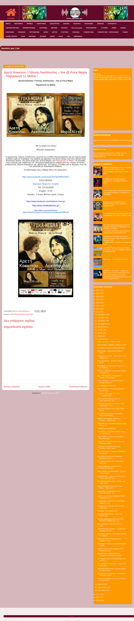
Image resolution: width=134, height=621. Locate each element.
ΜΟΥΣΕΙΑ (54, 28)
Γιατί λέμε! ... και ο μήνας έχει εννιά (115, 259)
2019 (98, 309)
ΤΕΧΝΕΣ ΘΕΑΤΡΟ (11, 36)
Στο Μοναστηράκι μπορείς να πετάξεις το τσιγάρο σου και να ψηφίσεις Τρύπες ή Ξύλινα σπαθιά (117, 249)
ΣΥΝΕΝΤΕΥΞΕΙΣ (88, 32)
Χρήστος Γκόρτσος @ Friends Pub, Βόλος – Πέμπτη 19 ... (109, 487)
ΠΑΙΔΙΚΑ (123, 28)
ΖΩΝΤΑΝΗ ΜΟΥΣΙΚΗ (12, 28)
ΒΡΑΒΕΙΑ (30, 23)
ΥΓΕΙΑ (23, 36)
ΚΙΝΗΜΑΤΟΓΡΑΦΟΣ (29, 28)
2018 (98, 312)
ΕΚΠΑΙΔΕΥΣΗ (112, 23)
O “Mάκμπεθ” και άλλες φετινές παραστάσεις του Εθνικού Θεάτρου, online (115, 181)
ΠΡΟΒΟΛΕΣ (21, 32)
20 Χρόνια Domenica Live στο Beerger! (111, 348)
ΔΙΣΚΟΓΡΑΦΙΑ (41, 23)
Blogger (71, 616)
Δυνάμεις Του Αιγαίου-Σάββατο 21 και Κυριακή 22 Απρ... (110, 550)
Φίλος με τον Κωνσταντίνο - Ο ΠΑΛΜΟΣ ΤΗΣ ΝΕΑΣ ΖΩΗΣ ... (111, 574)
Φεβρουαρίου (103, 587)
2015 (98, 600)
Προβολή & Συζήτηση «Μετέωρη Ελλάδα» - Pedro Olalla (108, 419)
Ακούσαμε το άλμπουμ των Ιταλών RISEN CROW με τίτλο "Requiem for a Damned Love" (116, 238)
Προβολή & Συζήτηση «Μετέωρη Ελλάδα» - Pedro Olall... (108, 447)
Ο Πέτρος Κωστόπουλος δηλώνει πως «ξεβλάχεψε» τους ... (110, 404)
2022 (98, 299)
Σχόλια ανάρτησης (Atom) (50, 393)
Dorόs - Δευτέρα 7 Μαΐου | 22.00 (108, 342)
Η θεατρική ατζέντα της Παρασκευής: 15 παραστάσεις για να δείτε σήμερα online (117, 214)
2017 (98, 594)
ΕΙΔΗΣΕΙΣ (66, 23)
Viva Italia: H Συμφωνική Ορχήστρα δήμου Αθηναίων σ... (109, 457)
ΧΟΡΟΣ (52, 36)
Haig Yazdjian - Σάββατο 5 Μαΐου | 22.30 (111, 345)
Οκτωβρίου (102, 321)
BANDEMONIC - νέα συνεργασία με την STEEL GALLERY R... (111, 477)
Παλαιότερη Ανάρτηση (78, 387)
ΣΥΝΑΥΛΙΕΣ (76, 32)
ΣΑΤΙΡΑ (45, 32)
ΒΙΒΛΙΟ (8, 23)
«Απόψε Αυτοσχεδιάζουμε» (106, 428)
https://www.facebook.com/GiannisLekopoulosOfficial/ (46, 212)
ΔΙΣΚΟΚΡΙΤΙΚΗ (54, 23)
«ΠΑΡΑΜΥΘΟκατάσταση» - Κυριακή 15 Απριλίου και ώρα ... (111, 530)
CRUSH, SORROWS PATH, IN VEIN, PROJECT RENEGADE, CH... (110, 520)
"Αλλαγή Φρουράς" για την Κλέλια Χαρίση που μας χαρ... (109, 467)
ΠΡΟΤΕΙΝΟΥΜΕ (34, 32)
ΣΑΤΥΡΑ (54, 32)
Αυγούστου (102, 327)
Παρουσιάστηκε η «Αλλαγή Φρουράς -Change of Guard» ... (110, 382)
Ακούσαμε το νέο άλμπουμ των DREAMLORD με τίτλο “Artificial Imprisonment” (114, 204)
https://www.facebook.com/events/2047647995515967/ (45, 177)
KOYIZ (61, 36)
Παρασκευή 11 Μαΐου (65, 161)
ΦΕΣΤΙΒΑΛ (32, 36)
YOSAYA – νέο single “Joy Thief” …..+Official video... (108, 395)
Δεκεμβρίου (102, 314)
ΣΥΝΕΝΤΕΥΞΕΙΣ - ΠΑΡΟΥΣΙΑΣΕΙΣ (108, 32)
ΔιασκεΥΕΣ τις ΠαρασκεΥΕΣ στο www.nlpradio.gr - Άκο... (108, 400)
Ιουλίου (100, 330)
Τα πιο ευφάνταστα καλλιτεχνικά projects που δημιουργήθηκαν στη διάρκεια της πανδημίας (117, 192)
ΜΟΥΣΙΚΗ (64, 28)
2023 (98, 296)
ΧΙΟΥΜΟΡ (43, 36)
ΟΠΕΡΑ (114, 28)
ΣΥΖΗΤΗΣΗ (64, 32)
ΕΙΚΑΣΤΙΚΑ (77, 23)
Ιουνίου (100, 333)
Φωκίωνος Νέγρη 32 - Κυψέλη (46, 184)
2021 (98, 303)
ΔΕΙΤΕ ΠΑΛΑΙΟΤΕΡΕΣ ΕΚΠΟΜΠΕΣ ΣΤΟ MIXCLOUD (113, 140)
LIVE (68, 36)
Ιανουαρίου (102, 590)
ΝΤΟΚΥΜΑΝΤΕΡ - (91, 28)
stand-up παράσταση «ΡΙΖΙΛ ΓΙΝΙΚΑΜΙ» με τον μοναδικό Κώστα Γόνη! (117, 168)
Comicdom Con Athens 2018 (107, 511)
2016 (98, 597)
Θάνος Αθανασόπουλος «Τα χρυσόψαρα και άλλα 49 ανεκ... (111, 569)
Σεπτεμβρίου (102, 324)
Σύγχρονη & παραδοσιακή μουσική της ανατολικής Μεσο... (110, 442)
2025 (98, 290)
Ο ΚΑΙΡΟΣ (104, 28)
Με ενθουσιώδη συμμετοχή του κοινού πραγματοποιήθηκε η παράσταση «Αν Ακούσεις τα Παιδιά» (116, 227)
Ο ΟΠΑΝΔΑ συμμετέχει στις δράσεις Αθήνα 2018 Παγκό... (110, 414)
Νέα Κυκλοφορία (77, 28)
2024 (98, 293)
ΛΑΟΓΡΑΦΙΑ (43, 28)
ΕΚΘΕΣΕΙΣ (100, 23)
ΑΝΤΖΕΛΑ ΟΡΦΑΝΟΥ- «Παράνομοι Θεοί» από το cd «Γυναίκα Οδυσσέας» (116, 272)
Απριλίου (101, 339)
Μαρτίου (101, 584)
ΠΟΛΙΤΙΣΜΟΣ (10, 32)
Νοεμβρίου (102, 317)
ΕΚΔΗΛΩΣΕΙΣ (89, 23)
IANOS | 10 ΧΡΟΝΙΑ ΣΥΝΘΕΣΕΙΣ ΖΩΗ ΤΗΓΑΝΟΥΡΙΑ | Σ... (111, 497)
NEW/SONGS (78, 36)
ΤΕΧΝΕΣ (125, 32)
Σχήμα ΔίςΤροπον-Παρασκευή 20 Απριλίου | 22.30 (109, 540)
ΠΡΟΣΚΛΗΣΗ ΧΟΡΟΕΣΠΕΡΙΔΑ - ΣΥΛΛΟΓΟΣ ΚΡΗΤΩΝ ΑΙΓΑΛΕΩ (109, 555)
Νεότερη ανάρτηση (12, 387)
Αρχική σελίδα (44, 387)
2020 (98, 306)
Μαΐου (100, 336)
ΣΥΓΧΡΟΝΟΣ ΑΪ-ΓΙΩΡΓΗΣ (106, 386)
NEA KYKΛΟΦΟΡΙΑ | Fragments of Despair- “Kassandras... (109, 377)
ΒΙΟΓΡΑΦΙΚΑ (18, 23)
